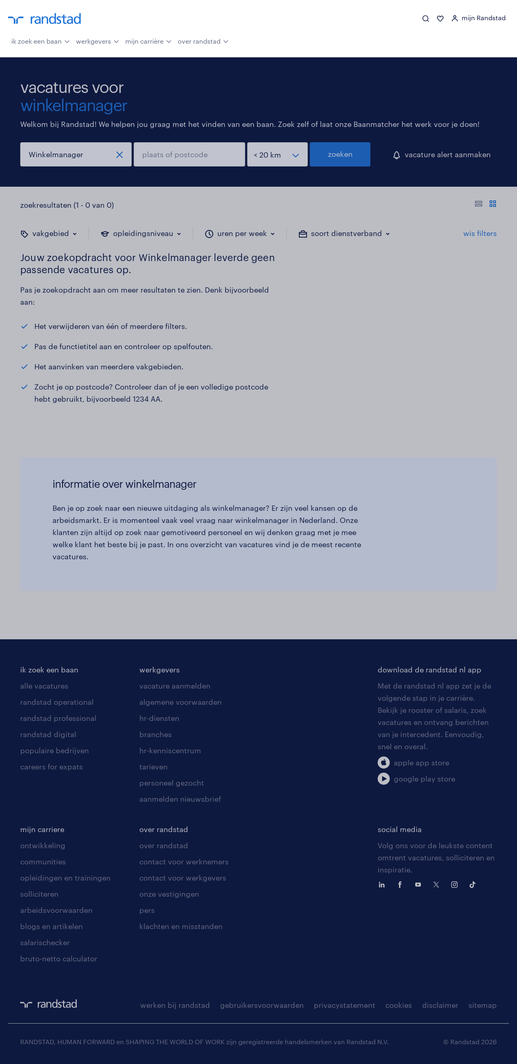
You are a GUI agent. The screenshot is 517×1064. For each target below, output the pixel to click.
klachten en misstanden (181, 926)
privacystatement (344, 1005)
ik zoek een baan (40, 40)
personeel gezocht (171, 782)
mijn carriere (42, 829)
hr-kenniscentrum (170, 750)
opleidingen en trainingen (65, 877)
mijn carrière (148, 40)
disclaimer (440, 1005)
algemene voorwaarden (180, 701)
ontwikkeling (42, 845)
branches (155, 734)
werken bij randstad (175, 1005)
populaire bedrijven (54, 750)
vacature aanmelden (174, 685)
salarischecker (45, 942)
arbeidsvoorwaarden (56, 910)
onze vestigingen (169, 893)
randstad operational (57, 701)
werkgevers (97, 40)
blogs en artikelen (51, 926)
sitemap (483, 1005)
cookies (398, 1005)
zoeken (340, 154)
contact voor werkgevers (182, 877)
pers (147, 910)
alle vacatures (44, 685)
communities (43, 861)
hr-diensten (159, 718)
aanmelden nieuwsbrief (180, 798)
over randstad (203, 40)
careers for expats (51, 766)
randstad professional (58, 718)
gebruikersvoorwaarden (262, 1005)
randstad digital (48, 734)
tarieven (153, 766)
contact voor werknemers (184, 861)
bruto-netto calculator (58, 958)
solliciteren (39, 893)
